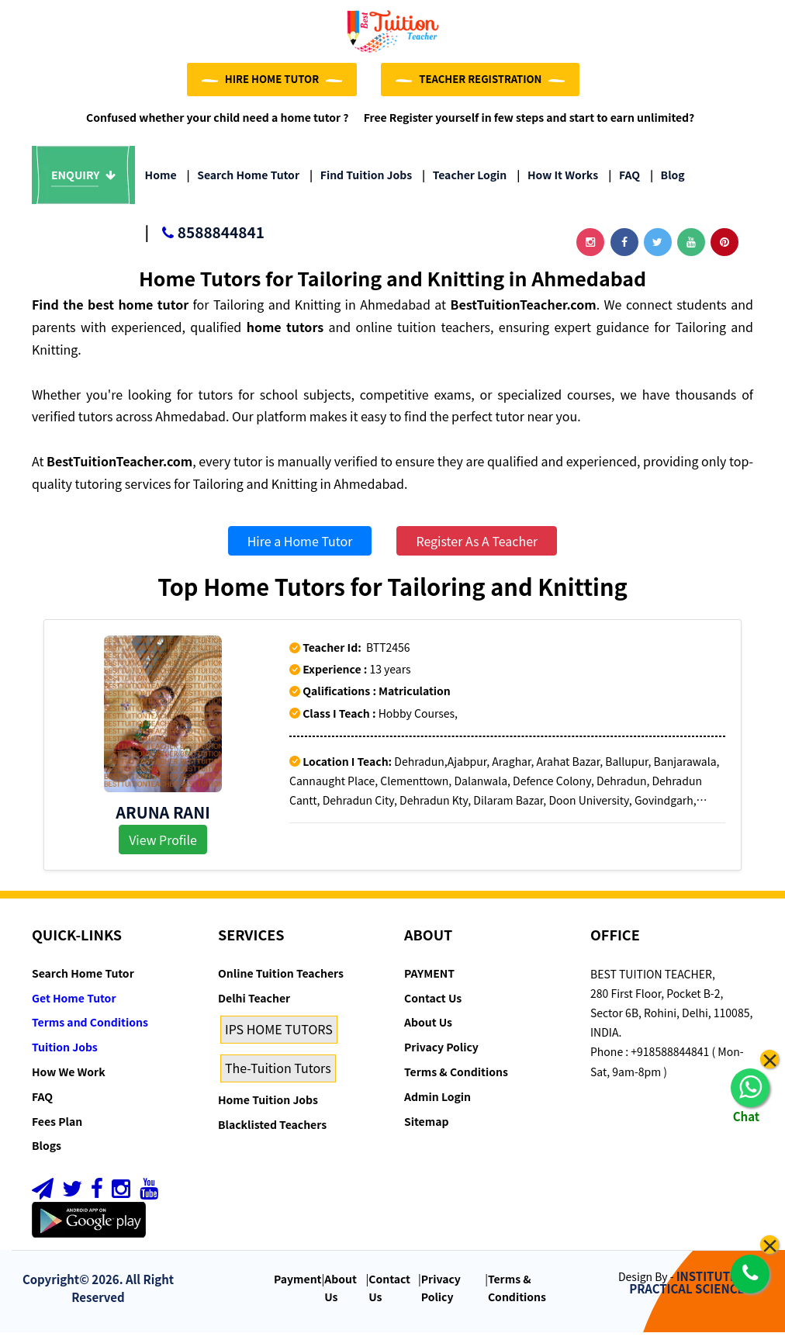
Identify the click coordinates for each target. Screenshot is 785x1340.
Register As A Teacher (477, 547)
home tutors (285, 333)
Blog (667, 182)
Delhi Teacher (254, 1005)
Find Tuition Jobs (361, 182)
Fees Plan (57, 1128)
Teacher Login (464, 182)
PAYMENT (429, 980)
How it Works (557, 182)
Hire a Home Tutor (300, 547)
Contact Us (433, 1005)
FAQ (624, 182)
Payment (298, 1285)
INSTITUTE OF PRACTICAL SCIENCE (692, 1289)
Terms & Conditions (456, 1078)
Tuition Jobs (65, 1053)
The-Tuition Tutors (278, 1074)
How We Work (68, 1078)
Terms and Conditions (90, 1029)
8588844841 (205, 241)
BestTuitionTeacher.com (523, 312)
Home (161, 182)
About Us (428, 1029)
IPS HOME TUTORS (279, 1036)
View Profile (163, 846)
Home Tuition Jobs (268, 1106)
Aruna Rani (163, 819)
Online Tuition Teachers (281, 980)
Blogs (46, 1153)
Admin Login (437, 1103)
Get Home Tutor (74, 1005)
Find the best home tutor (110, 312)
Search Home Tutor (243, 182)
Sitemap (426, 1128)
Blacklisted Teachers (272, 1131)
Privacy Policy (441, 1053)
